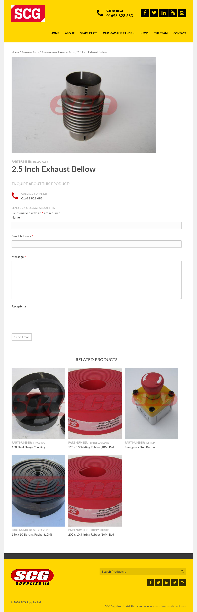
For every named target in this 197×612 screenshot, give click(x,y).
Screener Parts (30, 52)
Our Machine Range (119, 33)
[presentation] (41, 318)
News (144, 33)
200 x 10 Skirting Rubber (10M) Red (91, 534)
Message (19, 256)
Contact (179, 33)
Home (55, 33)
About (69, 33)
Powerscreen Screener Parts (58, 52)
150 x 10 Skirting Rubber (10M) (32, 534)
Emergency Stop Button (140, 447)
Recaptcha (19, 306)
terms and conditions (173, 606)
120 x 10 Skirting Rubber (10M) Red (91, 447)
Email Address (22, 236)
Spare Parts (88, 33)
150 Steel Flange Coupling (28, 447)
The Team (161, 33)
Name (17, 217)
